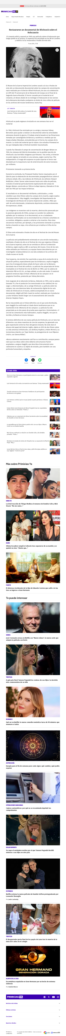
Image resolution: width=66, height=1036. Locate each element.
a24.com (43, 6)
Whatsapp (40, 361)
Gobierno (6, 16)
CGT (34, 16)
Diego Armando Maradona (18, 16)
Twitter (33, 361)
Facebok (26, 361)
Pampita (28, 16)
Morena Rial (40, 16)
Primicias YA (8, 22)
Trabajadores (49, 16)
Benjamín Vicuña (58, 16)
